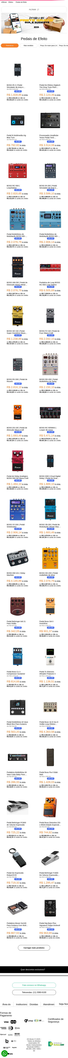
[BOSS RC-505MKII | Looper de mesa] (50, 421)
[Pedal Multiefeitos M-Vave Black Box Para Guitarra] (17, 716)
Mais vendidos (28, 45)
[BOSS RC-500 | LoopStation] (17, 179)
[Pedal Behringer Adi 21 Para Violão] (17, 616)
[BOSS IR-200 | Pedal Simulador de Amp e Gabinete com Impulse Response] (50, 179)
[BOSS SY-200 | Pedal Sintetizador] (17, 518)
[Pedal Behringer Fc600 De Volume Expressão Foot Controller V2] (50, 867)
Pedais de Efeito (21, 2)
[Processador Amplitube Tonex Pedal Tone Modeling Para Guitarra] (50, 129)
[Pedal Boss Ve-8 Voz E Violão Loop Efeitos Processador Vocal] (50, 716)
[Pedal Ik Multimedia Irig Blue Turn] (17, 129)
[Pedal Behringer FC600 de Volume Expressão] (17, 817)
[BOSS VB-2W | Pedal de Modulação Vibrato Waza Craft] (50, 518)
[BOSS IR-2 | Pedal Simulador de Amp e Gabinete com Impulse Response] (17, 79)
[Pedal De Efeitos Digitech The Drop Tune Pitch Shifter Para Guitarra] (50, 79)
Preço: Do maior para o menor (48, 45)
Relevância (9, 45)
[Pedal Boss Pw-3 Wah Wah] (50, 766)
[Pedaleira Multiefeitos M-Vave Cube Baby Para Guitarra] (17, 766)
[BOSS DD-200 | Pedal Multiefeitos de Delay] (50, 373)
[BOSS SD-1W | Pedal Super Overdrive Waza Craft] (17, 324)
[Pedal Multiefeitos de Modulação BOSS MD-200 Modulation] (17, 227)
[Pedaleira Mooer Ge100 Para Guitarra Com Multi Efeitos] (17, 917)
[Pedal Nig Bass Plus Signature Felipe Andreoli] (50, 917)
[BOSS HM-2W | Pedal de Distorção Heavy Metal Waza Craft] (17, 276)
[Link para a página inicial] (4, 2)
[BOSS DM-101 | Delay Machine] (17, 566)
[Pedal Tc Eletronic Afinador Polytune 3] (50, 666)
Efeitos (10, 2)
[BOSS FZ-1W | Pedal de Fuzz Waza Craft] (50, 324)
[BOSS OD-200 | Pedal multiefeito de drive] (50, 566)
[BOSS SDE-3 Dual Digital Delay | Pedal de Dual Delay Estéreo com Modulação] (50, 469)
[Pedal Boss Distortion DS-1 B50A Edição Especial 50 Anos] (50, 817)
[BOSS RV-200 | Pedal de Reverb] (17, 373)
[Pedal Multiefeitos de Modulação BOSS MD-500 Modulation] (50, 227)
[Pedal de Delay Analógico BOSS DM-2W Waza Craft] (17, 469)
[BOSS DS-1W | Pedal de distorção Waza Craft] (17, 421)
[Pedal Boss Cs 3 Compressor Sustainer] (17, 666)
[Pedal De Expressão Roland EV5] (17, 867)
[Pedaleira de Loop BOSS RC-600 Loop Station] (50, 276)
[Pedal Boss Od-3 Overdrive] (50, 616)
